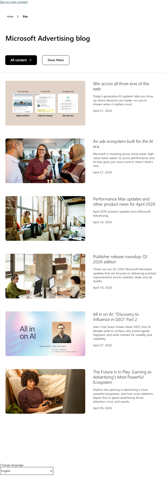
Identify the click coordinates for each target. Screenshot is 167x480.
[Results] (83, 250)
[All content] (21, 60)
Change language (11, 465)
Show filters (56, 60)
